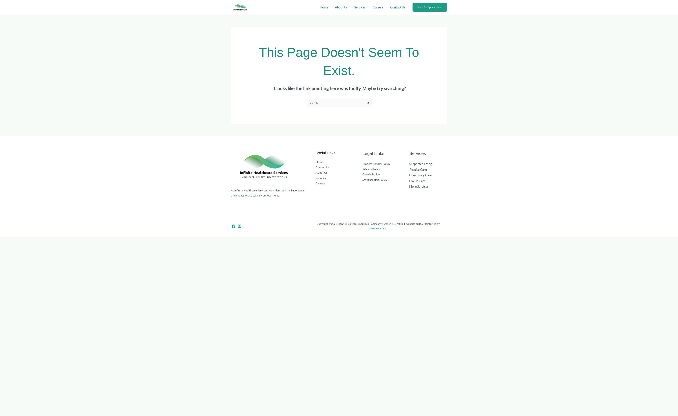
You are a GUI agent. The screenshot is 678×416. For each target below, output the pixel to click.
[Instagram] (239, 226)
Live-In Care (417, 181)
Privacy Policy (371, 169)
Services (361, 7)
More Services (419, 186)
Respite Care (418, 169)
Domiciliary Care (420, 175)
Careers (378, 7)
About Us (343, 7)
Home (327, 7)
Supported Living (420, 164)
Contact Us (398, 7)
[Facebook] (234, 226)
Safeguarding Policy (374, 179)
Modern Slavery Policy (376, 163)
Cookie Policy (371, 174)
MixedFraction (378, 228)
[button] (430, 7)
